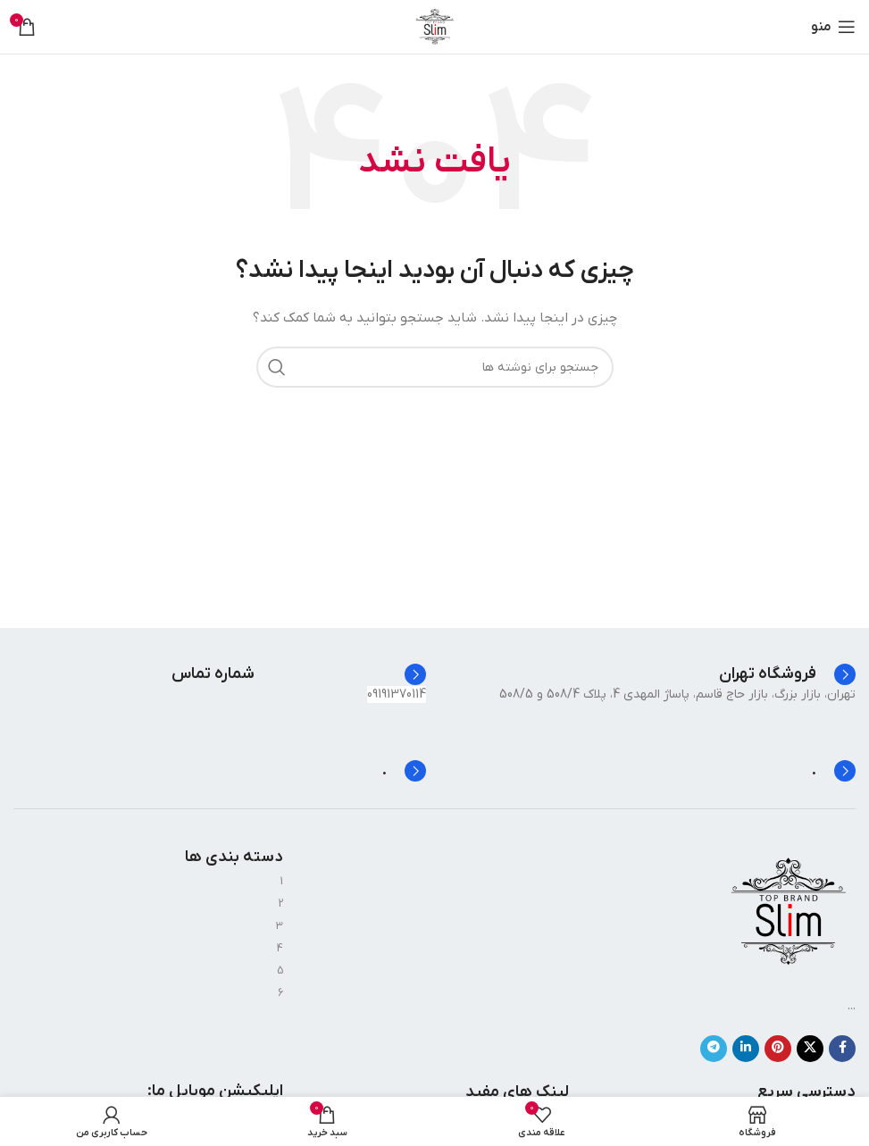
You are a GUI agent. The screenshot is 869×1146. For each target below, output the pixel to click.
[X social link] (810, 1048)
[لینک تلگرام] (713, 1048)
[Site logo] (435, 26)
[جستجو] (435, 367)
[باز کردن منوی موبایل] (833, 27)
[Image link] (789, 911)
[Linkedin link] (745, 1048)
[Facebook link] (842, 1048)
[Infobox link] (787, 674)
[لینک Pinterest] (778, 1048)
